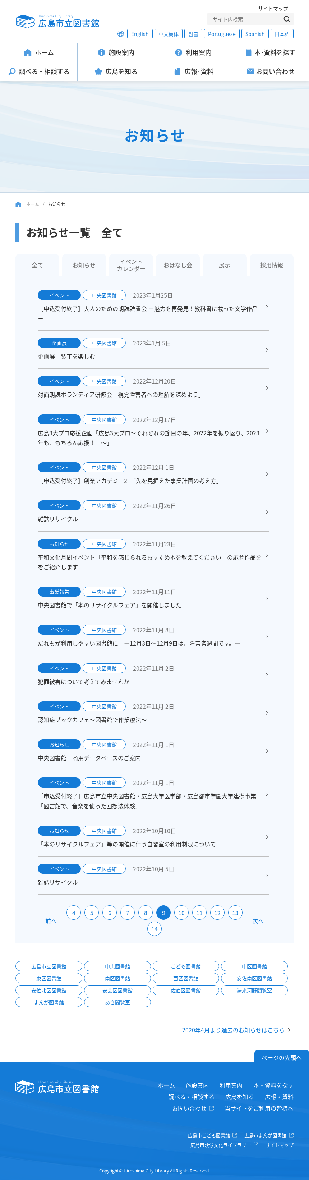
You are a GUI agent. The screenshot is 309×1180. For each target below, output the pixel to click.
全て (37, 265)
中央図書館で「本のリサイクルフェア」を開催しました (109, 605)
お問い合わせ (189, 1108)
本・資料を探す (273, 1085)
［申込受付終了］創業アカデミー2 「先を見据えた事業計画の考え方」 (130, 480)
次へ (258, 921)
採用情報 (271, 265)
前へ (51, 921)
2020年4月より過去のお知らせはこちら (233, 1029)
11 (199, 912)
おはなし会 (177, 265)
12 (217, 912)
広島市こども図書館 (209, 1135)
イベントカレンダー (131, 265)
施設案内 (197, 1085)
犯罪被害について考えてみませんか (83, 681)
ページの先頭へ (282, 1057)
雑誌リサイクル (58, 518)
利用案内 (231, 1085)
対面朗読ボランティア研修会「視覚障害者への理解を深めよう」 (121, 394)
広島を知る (239, 1096)
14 (154, 928)
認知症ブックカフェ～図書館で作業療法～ (95, 719)
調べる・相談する (192, 1096)
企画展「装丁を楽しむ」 (69, 356)
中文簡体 (168, 33)
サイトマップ (273, 8)
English (140, 33)
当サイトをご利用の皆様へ (259, 1108)
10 (181, 912)
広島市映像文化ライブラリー (220, 1145)
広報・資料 (279, 1096)
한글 (193, 33)
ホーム (32, 204)
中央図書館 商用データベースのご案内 (89, 757)
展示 (224, 265)
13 (235, 912)
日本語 (282, 33)
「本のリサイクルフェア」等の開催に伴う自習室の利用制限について (127, 844)
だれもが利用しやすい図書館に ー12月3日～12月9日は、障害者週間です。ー (139, 643)
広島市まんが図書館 (265, 1135)
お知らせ (84, 265)
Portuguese (222, 33)
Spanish (255, 33)
